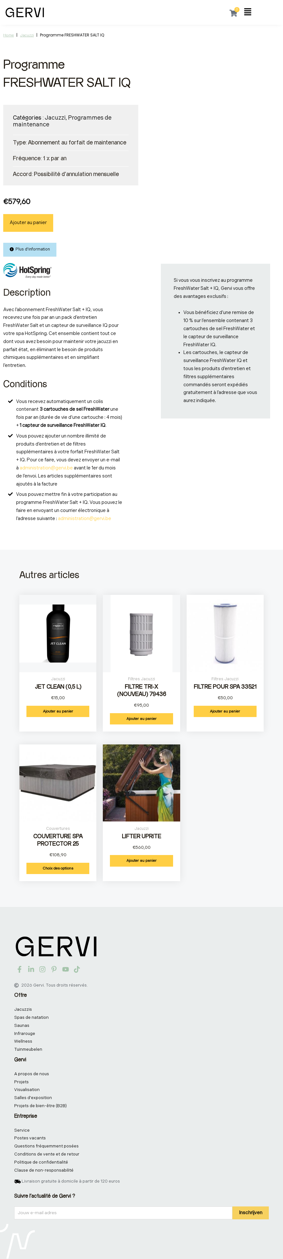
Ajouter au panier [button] (58, 711)
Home (8, 35)
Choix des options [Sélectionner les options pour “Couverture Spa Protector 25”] (58, 868)
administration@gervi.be (46, 468)
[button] (248, 12)
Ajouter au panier (28, 222)
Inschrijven (250, 1213)
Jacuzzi (27, 35)
